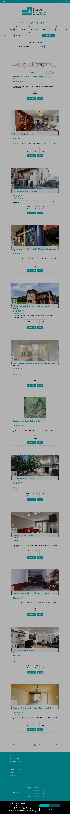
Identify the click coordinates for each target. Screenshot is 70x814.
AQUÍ (31, 808)
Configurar (49, 809)
